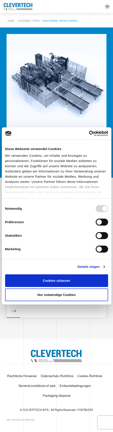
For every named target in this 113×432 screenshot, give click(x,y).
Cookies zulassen (56, 280)
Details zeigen (89, 266)
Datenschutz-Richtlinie (57, 376)
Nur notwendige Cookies (56, 295)
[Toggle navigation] (107, 6)
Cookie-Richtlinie (90, 376)
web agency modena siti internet (21, 419)
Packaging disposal (56, 395)
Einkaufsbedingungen (75, 386)
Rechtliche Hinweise (22, 376)
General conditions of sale (37, 386)
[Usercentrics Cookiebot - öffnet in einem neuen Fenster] (89, 133)
